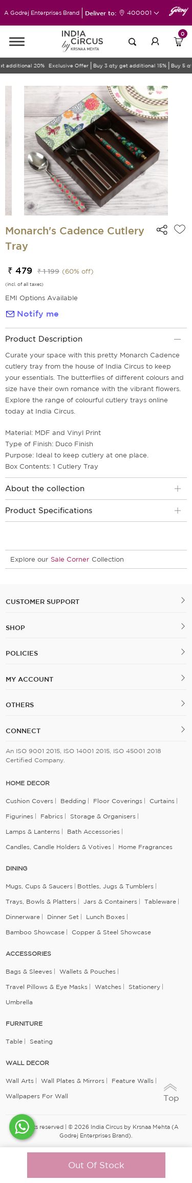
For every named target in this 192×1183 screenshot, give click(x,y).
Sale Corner (70, 559)
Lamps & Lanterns (33, 831)
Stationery (144, 986)
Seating (41, 1041)
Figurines (19, 816)
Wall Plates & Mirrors (72, 1080)
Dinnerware (23, 917)
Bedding (73, 801)
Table (14, 1041)
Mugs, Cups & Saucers (39, 886)
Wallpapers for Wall (37, 1096)
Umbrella (19, 1002)
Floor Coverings (117, 801)
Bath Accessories (93, 831)
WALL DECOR (27, 1063)
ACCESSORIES (28, 954)
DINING (16, 868)
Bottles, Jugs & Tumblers (115, 886)
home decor (28, 783)
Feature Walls (133, 1080)
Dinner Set (63, 917)
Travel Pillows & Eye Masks (47, 986)
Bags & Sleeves (29, 971)
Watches (108, 986)
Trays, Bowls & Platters (41, 901)
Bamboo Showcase (35, 932)
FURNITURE (24, 1024)
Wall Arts (20, 1080)
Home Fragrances (145, 847)
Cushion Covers (29, 801)
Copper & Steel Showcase (111, 932)
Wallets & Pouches (87, 971)
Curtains (162, 801)
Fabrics (51, 816)
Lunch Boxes (105, 917)
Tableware (160, 901)
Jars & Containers (110, 901)
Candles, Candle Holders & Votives (58, 847)
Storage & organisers (103, 816)
